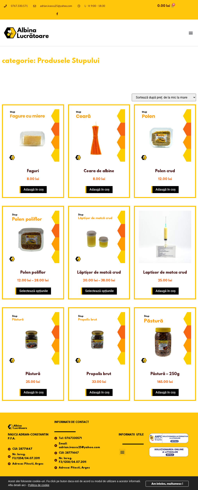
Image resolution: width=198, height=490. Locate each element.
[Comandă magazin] (164, 97)
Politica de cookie (38, 485)
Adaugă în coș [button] (34, 189)
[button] (191, 33)
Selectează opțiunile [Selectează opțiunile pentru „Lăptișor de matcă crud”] (99, 291)
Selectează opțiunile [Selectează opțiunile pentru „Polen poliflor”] (33, 291)
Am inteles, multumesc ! (167, 483)
